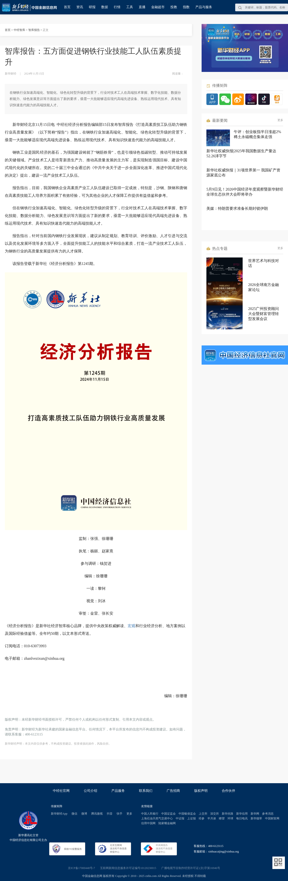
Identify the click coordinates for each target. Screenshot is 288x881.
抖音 (110, 813)
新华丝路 (227, 813)
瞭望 (222, 818)
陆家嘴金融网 (167, 823)
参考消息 (268, 813)
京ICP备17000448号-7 (81, 868)
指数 (186, 7)
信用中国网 (148, 823)
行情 (117, 7)
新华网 (255, 813)
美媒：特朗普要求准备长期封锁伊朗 (237, 208)
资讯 (79, 7)
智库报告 (34, 30)
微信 (74, 813)
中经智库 (19, 30)
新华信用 (242, 813)
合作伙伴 (228, 791)
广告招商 (173, 791)
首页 (67, 7)
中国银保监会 (187, 813)
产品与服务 (203, 7)
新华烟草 (256, 818)
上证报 (191, 818)
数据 (104, 7)
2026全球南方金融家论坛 (263, 287)
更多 (280, 120)
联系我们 (145, 791)
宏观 (131, 626)
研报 (92, 7)
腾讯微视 (97, 813)
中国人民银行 (149, 813)
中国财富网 (272, 818)
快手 (119, 813)
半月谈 (211, 818)
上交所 (203, 813)
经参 (201, 818)
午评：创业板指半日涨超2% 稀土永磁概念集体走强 (257, 134)
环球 (230, 818)
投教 (173, 7)
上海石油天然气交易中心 (157, 818)
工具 (129, 7)
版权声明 (201, 791)
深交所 (214, 813)
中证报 (180, 818)
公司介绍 (90, 791)
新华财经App (59, 813)
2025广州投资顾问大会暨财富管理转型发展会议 (263, 314)
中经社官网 (61, 791)
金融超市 (158, 7)
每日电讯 (242, 818)
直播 (142, 7)
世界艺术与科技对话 (263, 263)
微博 (84, 813)
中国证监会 (168, 813)
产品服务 (118, 791)
